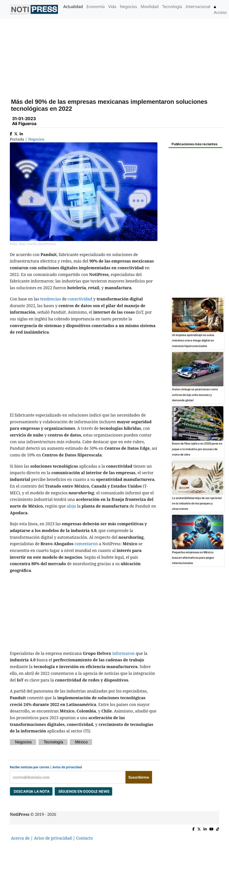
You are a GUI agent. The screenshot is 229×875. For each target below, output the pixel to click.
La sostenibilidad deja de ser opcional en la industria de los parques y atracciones (197, 503)
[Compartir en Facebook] (11, 132)
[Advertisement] (120, 53)
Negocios (128, 6)
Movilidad (150, 6)
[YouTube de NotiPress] (211, 828)
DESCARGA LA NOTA (31, 791)
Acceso (220, 10)
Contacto (84, 838)
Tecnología (172, 6)
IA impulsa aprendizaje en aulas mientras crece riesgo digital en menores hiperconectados (193, 340)
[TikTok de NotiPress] (217, 828)
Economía (95, 6)
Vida (112, 6)
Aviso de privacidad (67, 767)
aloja (71, 506)
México (81, 742)
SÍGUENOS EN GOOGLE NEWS (83, 791)
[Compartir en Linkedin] (21, 132)
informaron (123, 653)
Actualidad (73, 6)
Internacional (198, 6)
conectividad (80, 299)
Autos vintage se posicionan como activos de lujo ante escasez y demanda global (195, 394)
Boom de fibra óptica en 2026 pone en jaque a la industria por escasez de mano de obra (197, 449)
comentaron (86, 543)
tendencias (50, 299)
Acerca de (20, 838)
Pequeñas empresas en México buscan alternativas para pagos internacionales (193, 557)
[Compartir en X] (16, 132)
